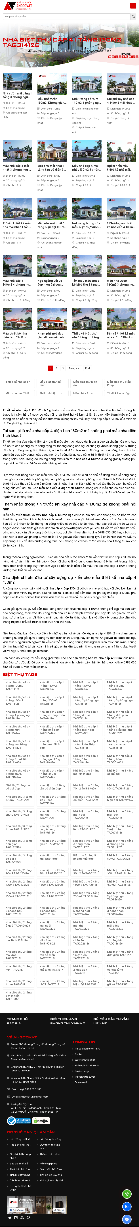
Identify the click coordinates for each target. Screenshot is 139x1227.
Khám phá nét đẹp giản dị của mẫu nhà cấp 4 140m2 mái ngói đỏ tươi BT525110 (51, 335)
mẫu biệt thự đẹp (90, 419)
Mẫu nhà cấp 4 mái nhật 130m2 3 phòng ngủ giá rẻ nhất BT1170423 (86, 168)
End (87, 368)
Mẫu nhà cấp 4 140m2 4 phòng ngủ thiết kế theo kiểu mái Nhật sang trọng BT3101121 (17, 283)
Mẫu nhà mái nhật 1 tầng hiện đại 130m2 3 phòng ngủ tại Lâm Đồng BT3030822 (51, 225)
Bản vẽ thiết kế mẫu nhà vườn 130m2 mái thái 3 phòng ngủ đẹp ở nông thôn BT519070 (121, 335)
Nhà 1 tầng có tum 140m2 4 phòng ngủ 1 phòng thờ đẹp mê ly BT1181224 (86, 101)
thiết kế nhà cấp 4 (110, 557)
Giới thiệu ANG (63, 1019)
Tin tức (79, 1054)
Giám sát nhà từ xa (51, 1169)
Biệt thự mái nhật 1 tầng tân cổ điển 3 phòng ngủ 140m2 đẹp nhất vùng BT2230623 (50, 168)
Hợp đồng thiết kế (20, 1139)
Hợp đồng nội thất (20, 1144)
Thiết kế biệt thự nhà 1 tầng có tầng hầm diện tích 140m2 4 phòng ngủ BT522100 (86, 335)
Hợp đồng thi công (50, 1139)
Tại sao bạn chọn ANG (87, 1048)
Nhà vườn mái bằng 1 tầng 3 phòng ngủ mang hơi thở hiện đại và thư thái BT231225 (17, 95)
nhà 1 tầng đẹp (118, 646)
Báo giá (14, 1023)
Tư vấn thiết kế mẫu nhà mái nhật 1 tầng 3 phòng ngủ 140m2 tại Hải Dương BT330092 (17, 225)
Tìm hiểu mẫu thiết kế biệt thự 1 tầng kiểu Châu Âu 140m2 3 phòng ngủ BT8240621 (86, 283)
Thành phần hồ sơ (50, 1154)
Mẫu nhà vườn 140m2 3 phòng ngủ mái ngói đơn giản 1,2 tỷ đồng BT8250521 (121, 283)
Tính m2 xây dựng (20, 1174)
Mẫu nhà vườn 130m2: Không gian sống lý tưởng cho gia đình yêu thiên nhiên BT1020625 (50, 101)
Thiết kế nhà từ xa (20, 1169)
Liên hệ (100, 1023)
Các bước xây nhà (20, 1180)
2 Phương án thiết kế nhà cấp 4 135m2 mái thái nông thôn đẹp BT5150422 (120, 225)
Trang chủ (17, 1019)
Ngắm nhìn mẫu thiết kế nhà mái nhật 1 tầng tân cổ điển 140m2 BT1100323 (120, 168)
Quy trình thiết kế (85, 1059)
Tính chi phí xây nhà (51, 1174)
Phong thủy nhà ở (67, 1023)
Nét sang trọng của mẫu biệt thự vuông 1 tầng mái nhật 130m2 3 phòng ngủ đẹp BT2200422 (86, 225)
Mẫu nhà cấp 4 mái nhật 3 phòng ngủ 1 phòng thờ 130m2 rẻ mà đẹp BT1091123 (17, 168)
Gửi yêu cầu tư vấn (111, 1019)
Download (81, 1082)
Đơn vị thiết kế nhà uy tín (20, 1188)
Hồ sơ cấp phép (48, 1163)
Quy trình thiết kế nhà (50, 1146)
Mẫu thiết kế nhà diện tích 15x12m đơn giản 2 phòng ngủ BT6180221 (15, 335)
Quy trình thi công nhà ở (20, 1156)
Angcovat (39, 51)
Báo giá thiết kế (19, 1163)
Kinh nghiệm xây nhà (87, 1065)
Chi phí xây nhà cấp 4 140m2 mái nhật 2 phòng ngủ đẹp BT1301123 (120, 101)
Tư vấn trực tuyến (85, 1076)
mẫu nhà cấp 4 (51, 475)
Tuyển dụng (82, 1071)
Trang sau (74, 368)
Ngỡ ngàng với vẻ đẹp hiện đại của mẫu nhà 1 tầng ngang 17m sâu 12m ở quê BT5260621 (50, 283)
